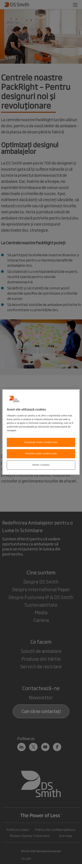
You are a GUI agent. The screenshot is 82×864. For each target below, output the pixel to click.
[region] (41, 432)
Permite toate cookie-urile (41, 453)
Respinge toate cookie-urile (41, 442)
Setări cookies (41, 464)
